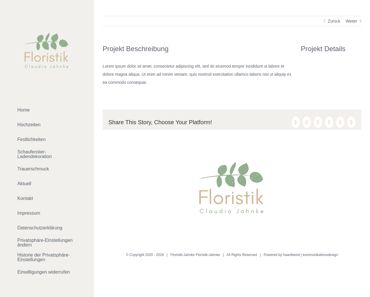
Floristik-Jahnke (208, 255)
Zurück (334, 21)
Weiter (351, 21)
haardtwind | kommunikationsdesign (310, 255)
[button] (47, 242)
